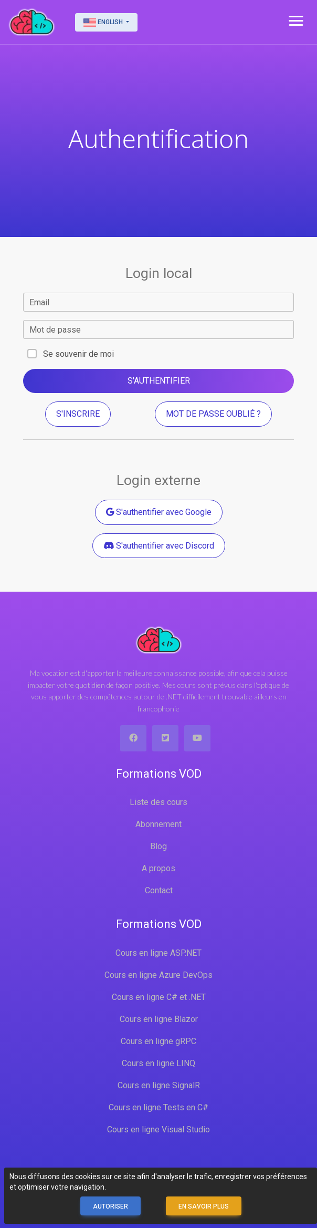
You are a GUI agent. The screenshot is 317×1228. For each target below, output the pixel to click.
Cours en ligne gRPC (158, 1041)
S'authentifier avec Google (159, 512)
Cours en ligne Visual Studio (158, 1129)
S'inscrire (78, 414)
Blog (158, 846)
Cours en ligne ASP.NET (158, 953)
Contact (159, 890)
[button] (296, 21)
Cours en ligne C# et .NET (159, 997)
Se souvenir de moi (78, 354)
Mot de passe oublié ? (213, 414)
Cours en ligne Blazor (159, 1019)
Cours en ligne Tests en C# (158, 1107)
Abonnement (158, 824)
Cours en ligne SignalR (159, 1085)
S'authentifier (159, 381)
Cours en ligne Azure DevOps (158, 975)
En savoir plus (203, 1206)
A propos (158, 868)
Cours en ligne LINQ (158, 1063)
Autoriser (110, 1206)
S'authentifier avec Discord (158, 546)
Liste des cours (158, 802)
